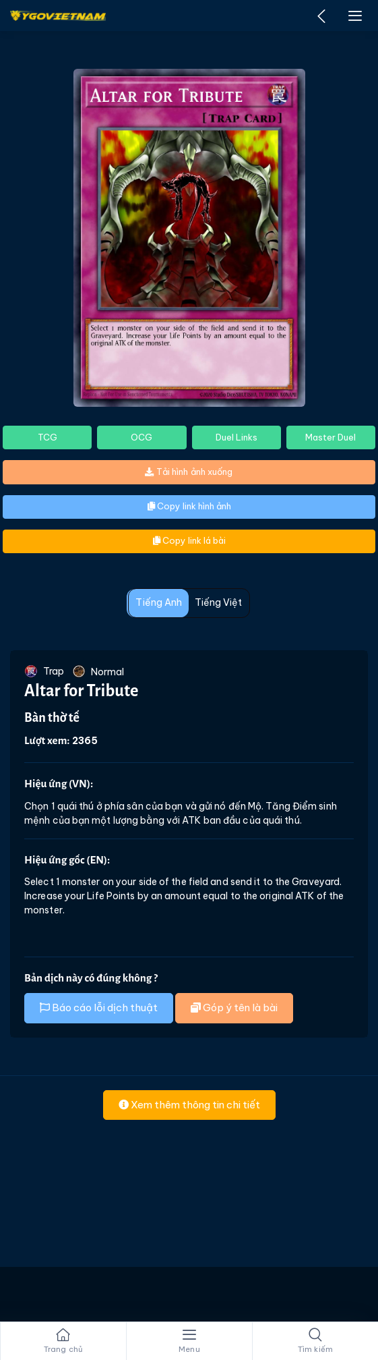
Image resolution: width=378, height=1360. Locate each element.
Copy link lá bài (189, 540)
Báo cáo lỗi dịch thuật (99, 1007)
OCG (141, 437)
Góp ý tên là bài (234, 1007)
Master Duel (330, 437)
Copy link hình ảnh (189, 506)
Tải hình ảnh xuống (188, 471)
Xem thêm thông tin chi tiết (189, 1104)
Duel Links (236, 437)
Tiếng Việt (219, 602)
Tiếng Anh (158, 602)
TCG (47, 437)
